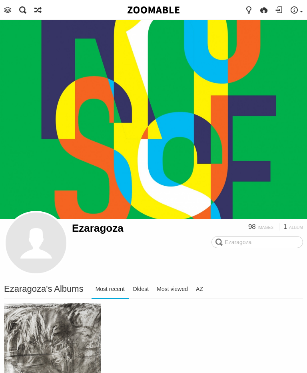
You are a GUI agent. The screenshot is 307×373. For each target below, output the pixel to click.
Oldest (141, 289)
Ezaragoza (98, 228)
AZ (199, 289)
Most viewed (172, 289)
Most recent (110, 289)
